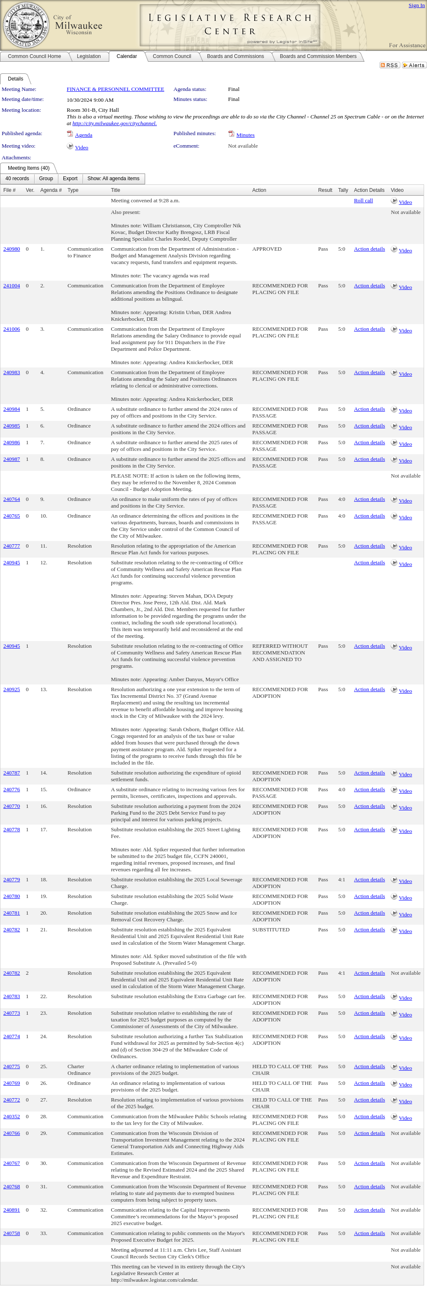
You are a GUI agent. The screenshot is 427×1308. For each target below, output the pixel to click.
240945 (11, 562)
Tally (343, 190)
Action (259, 190)
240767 (11, 1163)
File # (9, 190)
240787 (11, 773)
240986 (11, 442)
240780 (11, 896)
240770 (11, 806)
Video (81, 147)
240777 (11, 546)
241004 (11, 285)
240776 (11, 789)
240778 (11, 829)
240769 (11, 1083)
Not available (243, 146)
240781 (11, 913)
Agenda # (51, 190)
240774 (11, 1036)
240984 (11, 409)
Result (325, 190)
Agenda (83, 135)
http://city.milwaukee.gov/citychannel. (115, 123)
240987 (11, 459)
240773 (11, 1013)
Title (115, 190)
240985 (11, 426)
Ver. (30, 190)
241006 (11, 329)
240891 (11, 1210)
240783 (11, 996)
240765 (11, 516)
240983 (11, 372)
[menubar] (72, 179)
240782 (11, 929)
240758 (11, 1233)
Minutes (245, 135)
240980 (11, 249)
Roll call (363, 200)
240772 (11, 1100)
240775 (11, 1066)
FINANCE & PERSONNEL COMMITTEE (115, 89)
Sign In (417, 5)
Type (73, 190)
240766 (11, 1133)
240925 (11, 689)
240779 (11, 879)
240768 (11, 1186)
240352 (11, 1116)
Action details (369, 249)
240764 (11, 499)
